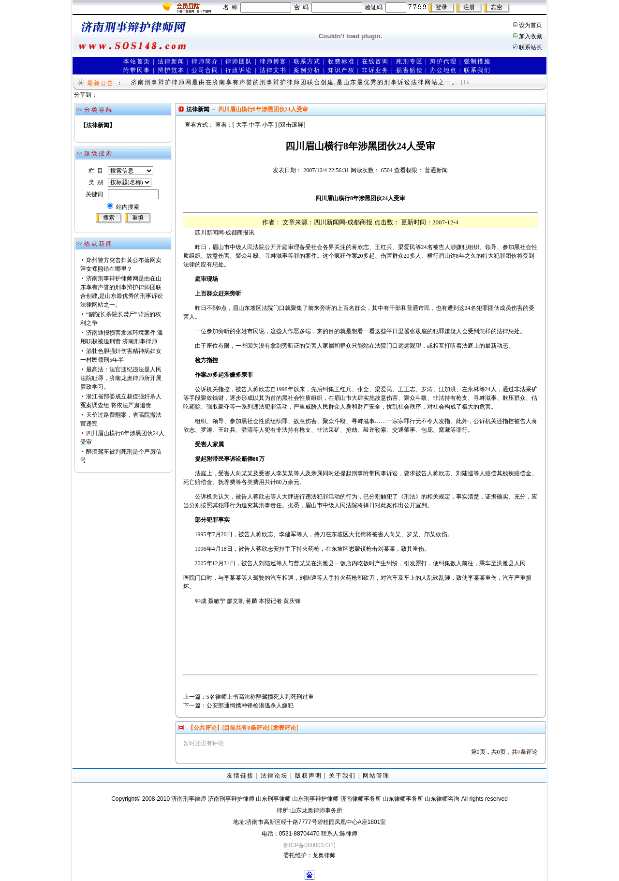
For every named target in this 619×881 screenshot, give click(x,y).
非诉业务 (375, 70)
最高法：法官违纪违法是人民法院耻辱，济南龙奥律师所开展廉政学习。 (121, 378)
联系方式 (307, 61)
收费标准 (341, 61)
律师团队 (238, 61)
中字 (255, 124)
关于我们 (342, 775)
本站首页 (136, 61)
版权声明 (308, 775)
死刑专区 (409, 61)
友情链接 (240, 775)
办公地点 (443, 70)
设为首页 (530, 25)
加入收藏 (530, 36)
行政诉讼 (238, 70)
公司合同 (205, 70)
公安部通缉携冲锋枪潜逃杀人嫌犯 (250, 705)
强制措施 (477, 61)
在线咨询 (375, 61)
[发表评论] (284, 727)
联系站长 (530, 47)
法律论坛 (274, 775)
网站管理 (376, 775)
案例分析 (307, 70)
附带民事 (136, 70)
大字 (242, 124)
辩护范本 (171, 70)
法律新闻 (171, 61)
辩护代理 (443, 61)
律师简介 (205, 61)
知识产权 (341, 70)
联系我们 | (479, 70)
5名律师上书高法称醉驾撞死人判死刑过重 (260, 696)
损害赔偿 (409, 70)
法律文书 (273, 70)
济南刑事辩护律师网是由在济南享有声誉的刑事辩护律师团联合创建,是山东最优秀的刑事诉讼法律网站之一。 (294, 82)
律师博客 (273, 61)
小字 (268, 124)
